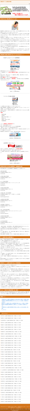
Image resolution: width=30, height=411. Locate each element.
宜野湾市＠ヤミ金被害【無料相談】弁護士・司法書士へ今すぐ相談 (11, 381)
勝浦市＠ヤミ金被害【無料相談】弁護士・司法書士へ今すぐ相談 (11, 329)
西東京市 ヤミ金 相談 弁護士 (6, 1)
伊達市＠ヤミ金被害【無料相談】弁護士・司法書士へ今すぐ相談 (11, 372)
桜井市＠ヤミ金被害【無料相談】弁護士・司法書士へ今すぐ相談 (11, 399)
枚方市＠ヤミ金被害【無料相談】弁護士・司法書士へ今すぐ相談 (11, 345)
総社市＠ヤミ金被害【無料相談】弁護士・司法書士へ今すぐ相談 (11, 338)
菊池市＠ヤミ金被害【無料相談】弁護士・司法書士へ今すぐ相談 (11, 340)
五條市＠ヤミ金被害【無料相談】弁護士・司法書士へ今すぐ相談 (11, 354)
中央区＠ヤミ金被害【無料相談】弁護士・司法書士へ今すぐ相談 (11, 376)
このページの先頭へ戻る (15, 405)
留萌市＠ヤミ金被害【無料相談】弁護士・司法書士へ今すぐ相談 (11, 318)
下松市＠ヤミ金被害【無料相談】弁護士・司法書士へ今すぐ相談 (11, 358)
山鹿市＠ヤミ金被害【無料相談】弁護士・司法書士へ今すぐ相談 (11, 347)
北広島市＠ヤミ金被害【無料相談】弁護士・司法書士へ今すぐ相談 (11, 392)
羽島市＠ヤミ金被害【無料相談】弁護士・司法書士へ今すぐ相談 (11, 401)
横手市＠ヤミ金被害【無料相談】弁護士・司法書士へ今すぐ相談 (11, 365)
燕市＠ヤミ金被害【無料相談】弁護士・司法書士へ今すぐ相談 (10, 390)
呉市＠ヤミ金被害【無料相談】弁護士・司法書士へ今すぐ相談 (10, 349)
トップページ (4, 309)
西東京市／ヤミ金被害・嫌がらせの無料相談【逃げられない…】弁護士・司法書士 (15, 303)
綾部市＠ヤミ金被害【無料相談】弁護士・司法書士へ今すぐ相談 (11, 374)
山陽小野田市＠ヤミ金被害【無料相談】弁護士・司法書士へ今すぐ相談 (12, 320)
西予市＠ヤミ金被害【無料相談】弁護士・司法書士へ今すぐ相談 (11, 322)
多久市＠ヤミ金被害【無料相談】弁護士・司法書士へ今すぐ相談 (11, 385)
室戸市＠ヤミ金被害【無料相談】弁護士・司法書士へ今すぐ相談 (11, 315)
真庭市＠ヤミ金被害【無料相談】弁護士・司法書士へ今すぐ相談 (11, 327)
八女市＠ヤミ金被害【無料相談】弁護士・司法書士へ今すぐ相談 (11, 394)
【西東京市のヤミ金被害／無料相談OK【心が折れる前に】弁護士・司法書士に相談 (15, 299)
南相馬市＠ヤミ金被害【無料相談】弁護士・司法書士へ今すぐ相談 (11, 331)
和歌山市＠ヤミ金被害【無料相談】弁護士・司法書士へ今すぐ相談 (11, 336)
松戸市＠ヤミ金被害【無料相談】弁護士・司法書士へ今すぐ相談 (11, 383)
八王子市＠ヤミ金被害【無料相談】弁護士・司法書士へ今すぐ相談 (11, 367)
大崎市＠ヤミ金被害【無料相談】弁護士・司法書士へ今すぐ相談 (11, 363)
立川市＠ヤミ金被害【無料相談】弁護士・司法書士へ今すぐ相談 (11, 356)
